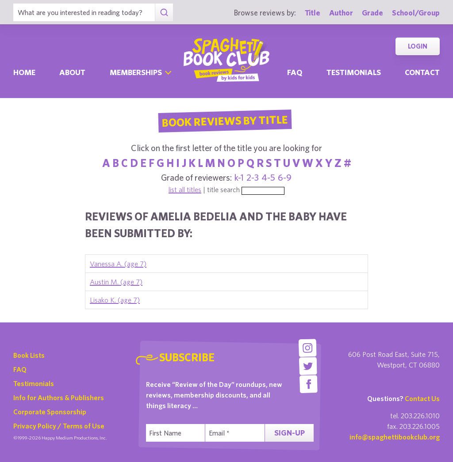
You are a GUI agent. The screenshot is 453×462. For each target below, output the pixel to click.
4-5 (268, 177)
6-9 (285, 177)
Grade (372, 12)
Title (312, 12)
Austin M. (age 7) (116, 282)
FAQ (20, 369)
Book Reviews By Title (224, 121)
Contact (422, 72)
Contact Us (422, 398)
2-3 (252, 177)
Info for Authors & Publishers (58, 397)
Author (341, 12)
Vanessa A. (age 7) (118, 264)
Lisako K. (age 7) (115, 300)
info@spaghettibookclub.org (394, 437)
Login (417, 46)
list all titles (185, 189)
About (72, 72)
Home (24, 72)
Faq (294, 72)
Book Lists (29, 355)
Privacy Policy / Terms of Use (58, 426)
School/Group (416, 12)
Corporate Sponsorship (49, 412)
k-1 (239, 177)
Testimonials (353, 72)
